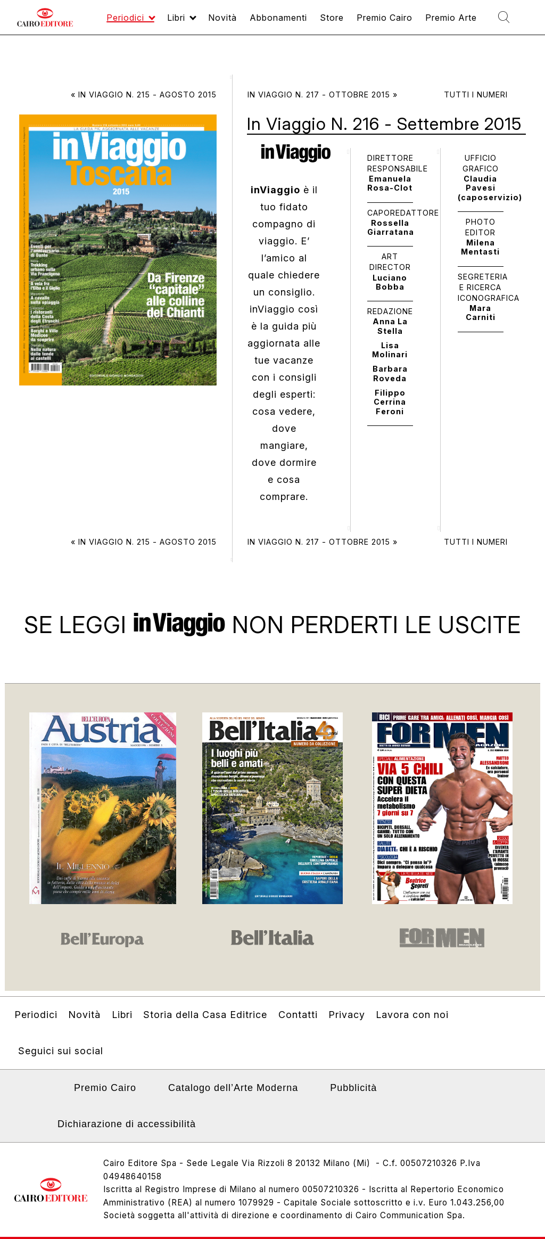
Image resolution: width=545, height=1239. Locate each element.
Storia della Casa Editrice (205, 1014)
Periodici (35, 1014)
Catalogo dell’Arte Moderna (233, 1087)
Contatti (298, 1014)
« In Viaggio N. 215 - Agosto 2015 (144, 94)
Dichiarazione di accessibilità (126, 1124)
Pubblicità (353, 1087)
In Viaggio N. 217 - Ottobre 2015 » (322, 94)
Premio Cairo (105, 1087)
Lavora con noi (412, 1014)
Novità (84, 1014)
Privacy (346, 1014)
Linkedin (49, 1090)
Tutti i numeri (476, 94)
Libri (122, 1014)
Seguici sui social (60, 1050)
